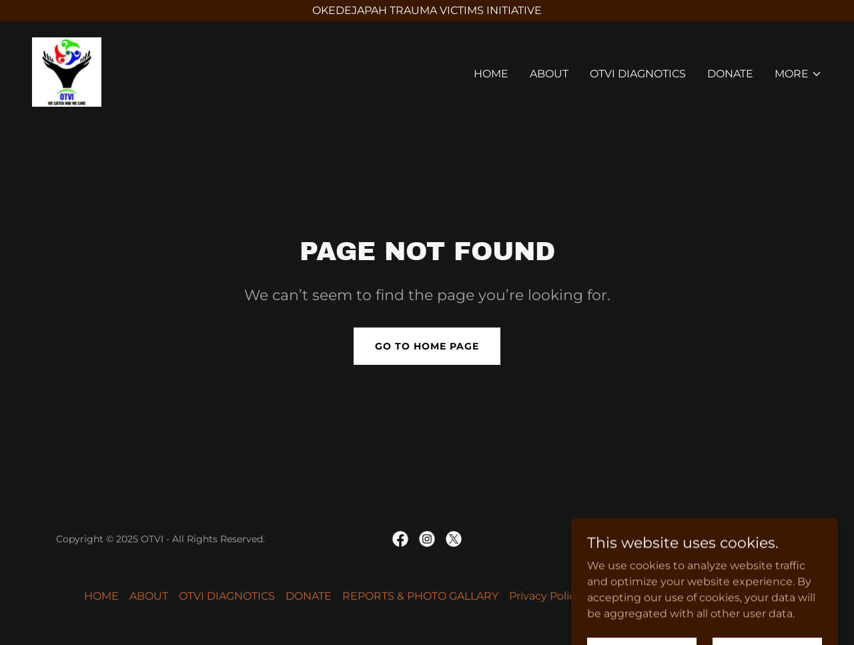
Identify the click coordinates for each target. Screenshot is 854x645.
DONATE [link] (730, 73)
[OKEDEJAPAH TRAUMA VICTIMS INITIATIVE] (427, 11)
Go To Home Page (427, 346)
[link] (66, 71)
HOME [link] (491, 73)
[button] (798, 74)
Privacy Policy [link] (545, 596)
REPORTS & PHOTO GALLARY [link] (420, 596)
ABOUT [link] (549, 73)
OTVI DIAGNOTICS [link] (638, 73)
